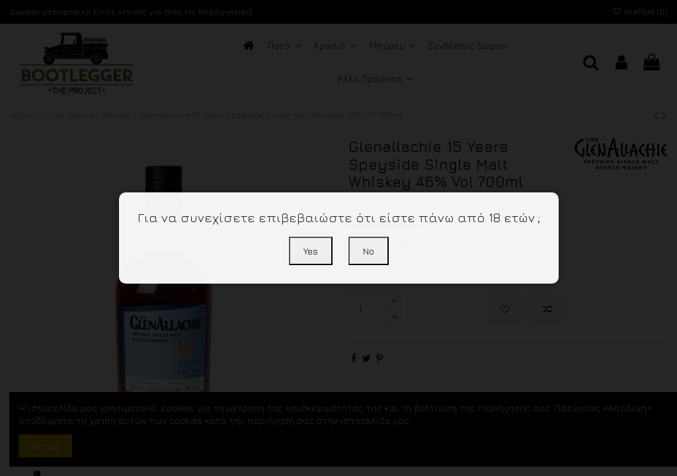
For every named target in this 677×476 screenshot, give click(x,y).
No (368, 251)
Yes (310, 251)
